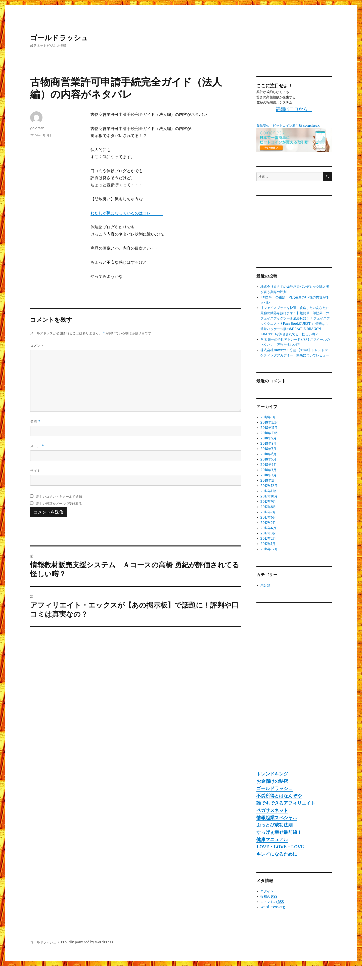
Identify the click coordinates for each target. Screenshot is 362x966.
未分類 (265, 585)
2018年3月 (268, 470)
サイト (35, 471)
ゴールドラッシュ (59, 37)
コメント (37, 345)
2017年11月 (268, 491)
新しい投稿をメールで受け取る (59, 503)
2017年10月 (269, 496)
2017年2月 (268, 538)
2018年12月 (269, 422)
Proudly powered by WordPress (87, 942)
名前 (35, 421)
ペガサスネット (272, 810)
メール (37, 446)
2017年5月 (268, 523)
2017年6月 (268, 517)
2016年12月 (269, 549)
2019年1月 (268, 417)
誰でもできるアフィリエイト (285, 803)
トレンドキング (272, 774)
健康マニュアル (272, 839)
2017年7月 (268, 512)
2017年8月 (268, 507)
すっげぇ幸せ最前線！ (279, 832)
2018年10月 (269, 433)
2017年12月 (269, 486)
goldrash (37, 128)
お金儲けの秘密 (272, 781)
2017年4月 (268, 528)
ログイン (267, 891)
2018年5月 (268, 459)
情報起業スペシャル (276, 817)
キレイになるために (276, 854)
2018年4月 (268, 465)
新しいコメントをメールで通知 (59, 496)
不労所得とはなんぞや (279, 796)
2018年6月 (268, 454)
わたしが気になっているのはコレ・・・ (126, 212)
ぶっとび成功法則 (274, 825)
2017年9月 (268, 501)
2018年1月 (268, 480)
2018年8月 (268, 443)
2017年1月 (268, 544)
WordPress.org (272, 907)
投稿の (268, 896)
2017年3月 (268, 533)
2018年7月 (268, 449)
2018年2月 (268, 475)
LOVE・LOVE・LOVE (280, 847)
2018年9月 (268, 438)
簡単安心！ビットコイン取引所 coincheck (288, 125)
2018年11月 (269, 428)
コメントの (272, 902)
